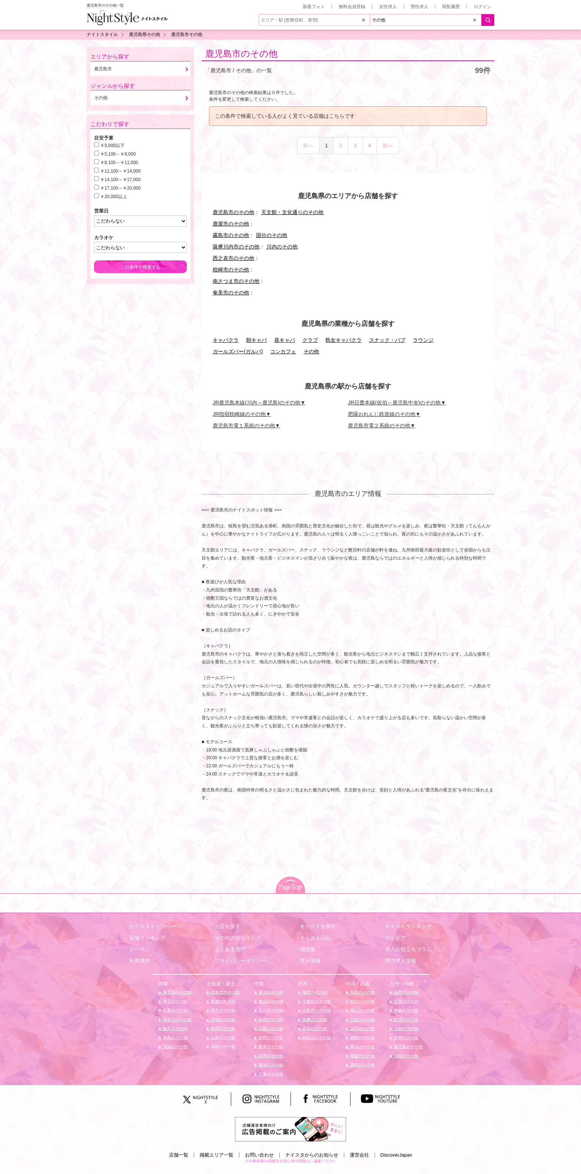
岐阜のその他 (270, 1046)
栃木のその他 (174, 1028)
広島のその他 (362, 1019)
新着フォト (314, 6)
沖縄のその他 (405, 1056)
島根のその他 (362, 1001)
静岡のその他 (270, 1056)
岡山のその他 (362, 1010)
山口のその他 (362, 1028)
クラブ (310, 340)
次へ (387, 146)
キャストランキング (408, 926)
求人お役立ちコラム (408, 949)
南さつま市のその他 (236, 281)
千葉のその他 (174, 1010)
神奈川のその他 (177, 1019)
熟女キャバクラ (343, 340)
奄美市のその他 (231, 293)
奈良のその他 (314, 1028)
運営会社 (359, 1155)
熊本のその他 (405, 1019)
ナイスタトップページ (155, 926)
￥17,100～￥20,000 (120, 188)
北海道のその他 (224, 992)
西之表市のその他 (233, 258)
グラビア (395, 938)
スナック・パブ (387, 340)
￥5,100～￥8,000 (118, 154)
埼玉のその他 (174, 1001)
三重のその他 (270, 1074)
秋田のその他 (222, 1028)
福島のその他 (222, 1046)
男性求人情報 (400, 961)
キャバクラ (226, 340)
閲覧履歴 (451, 6)
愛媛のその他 (362, 1056)
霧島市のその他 (231, 235)
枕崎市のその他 (231, 270)
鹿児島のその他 (407, 1046)
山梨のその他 (270, 1028)
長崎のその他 (405, 1010)
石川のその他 (270, 1010)
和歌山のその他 (316, 1037)
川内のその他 (282, 247)
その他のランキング (238, 938)
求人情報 (310, 961)
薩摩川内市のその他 (236, 247)
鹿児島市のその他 (241, 54)
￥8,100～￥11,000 (119, 162)
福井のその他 (270, 1019)
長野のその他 (270, 1037)
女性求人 (388, 6)
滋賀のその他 (314, 992)
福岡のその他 (405, 992)
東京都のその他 (177, 992)
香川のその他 (362, 1046)
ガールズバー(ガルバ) (238, 351)
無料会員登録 (352, 6)
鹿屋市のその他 (231, 224)
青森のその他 (222, 1001)
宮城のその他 (222, 1019)
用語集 (307, 949)
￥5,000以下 (112, 145)
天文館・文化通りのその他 (292, 212)
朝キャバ (256, 340)
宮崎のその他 (405, 1037)
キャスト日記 (315, 938)
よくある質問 (230, 949)
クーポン (139, 949)
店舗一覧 (178, 1155)
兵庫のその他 (314, 1019)
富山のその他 (270, 1001)
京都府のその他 (316, 1001)
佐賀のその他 (405, 1001)
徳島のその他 (362, 1037)
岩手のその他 (222, 1010)
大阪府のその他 (316, 1010)
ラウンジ (423, 340)
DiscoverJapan (396, 1155)
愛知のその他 (270, 1065)
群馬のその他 (174, 1037)
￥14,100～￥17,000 (120, 179)
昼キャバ (284, 340)
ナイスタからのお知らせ (311, 1155)
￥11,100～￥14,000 (120, 171)
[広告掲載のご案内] (290, 1129)
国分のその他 (271, 235)
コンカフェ (283, 351)
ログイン (482, 6)
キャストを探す (318, 926)
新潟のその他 (270, 992)
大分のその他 (405, 1028)
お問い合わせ (259, 1155)
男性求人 (419, 6)
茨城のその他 (174, 1046)
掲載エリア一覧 (216, 1155)
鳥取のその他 (362, 992)
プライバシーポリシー (240, 961)
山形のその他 (222, 1037)
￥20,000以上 (113, 196)
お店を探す (227, 926)
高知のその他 (362, 1065)
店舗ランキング (147, 938)
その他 (311, 351)
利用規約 (139, 961)
